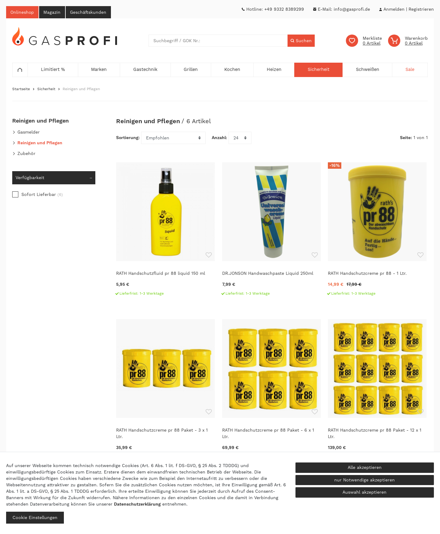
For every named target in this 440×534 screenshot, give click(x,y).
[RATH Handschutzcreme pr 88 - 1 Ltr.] (378, 232)
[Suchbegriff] (218, 41)
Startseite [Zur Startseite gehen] (21, 89)
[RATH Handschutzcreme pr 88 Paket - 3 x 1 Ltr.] (166, 393)
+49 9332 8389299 (284, 9)
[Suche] (301, 41)
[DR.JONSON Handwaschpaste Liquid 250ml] (272, 232)
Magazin (52, 12)
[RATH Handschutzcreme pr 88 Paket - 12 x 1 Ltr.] (378, 393)
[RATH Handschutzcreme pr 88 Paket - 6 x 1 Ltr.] (272, 393)
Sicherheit (46, 89)
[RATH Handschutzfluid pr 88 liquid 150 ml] (166, 232)
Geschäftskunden (89, 12)
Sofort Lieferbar (42, 194)
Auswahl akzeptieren (365, 492)
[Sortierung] (173, 138)
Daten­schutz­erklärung (137, 504)
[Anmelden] (394, 9)
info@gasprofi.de (352, 9)
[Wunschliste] (364, 41)
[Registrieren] (421, 9)
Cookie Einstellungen (35, 517)
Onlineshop (23, 12)
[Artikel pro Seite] (240, 138)
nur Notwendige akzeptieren (364, 479)
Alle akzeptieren (365, 467)
